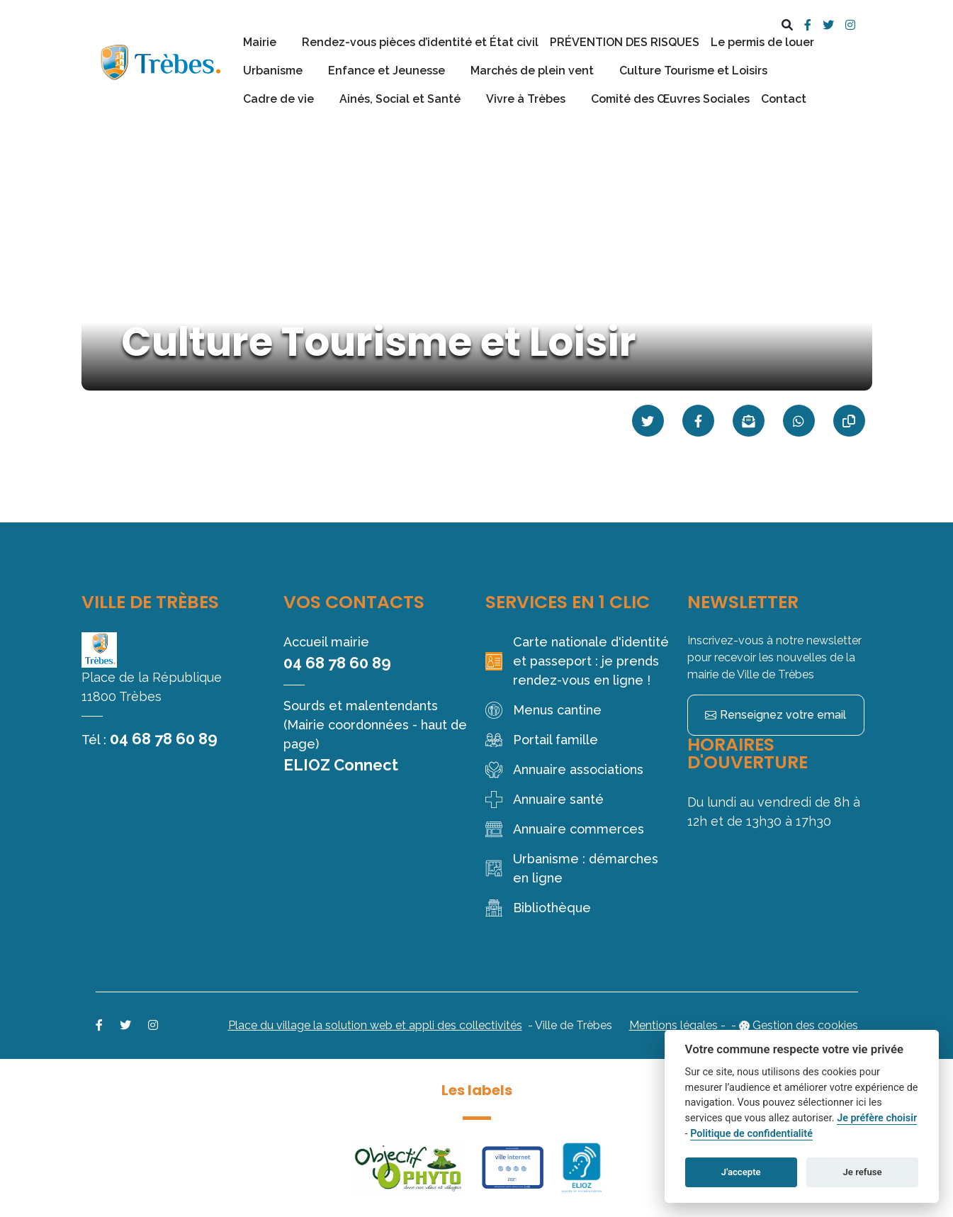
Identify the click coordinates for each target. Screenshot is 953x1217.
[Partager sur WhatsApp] (799, 421)
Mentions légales (673, 1025)
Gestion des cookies (805, 1025)
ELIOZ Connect (340, 765)
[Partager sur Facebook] (698, 421)
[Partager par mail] (749, 421)
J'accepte (741, 1172)
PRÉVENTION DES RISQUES (624, 42)
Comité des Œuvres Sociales (670, 99)
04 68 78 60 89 (164, 738)
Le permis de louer (762, 42)
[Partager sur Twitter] (648, 421)
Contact (783, 99)
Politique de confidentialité (751, 1134)
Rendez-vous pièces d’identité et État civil (420, 42)
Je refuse (862, 1172)
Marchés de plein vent (532, 70)
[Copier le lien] (849, 421)
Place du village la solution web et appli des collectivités (375, 1025)
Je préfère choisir (877, 1118)
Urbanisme (273, 70)
